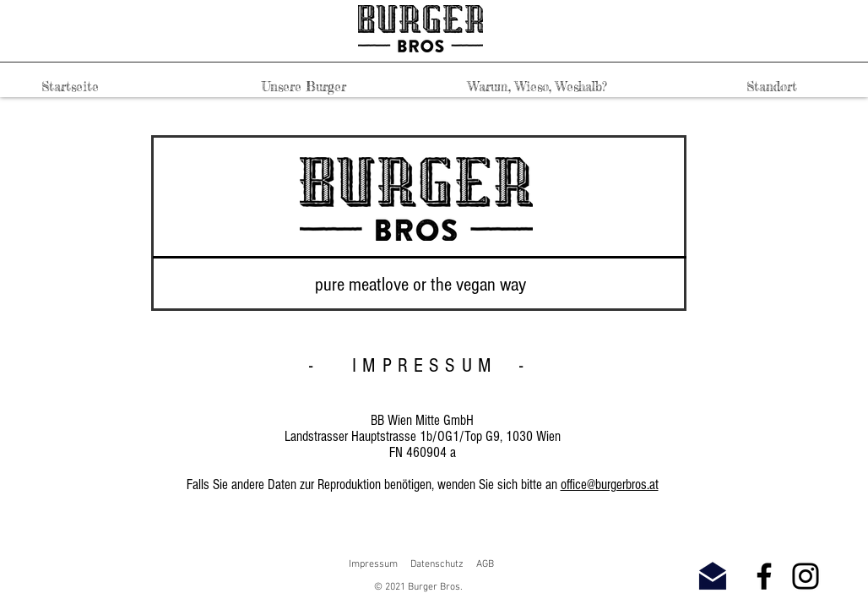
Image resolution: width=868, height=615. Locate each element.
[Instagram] (805, 576)
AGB (485, 564)
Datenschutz (437, 564)
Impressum (373, 564)
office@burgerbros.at (610, 484)
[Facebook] (764, 576)
